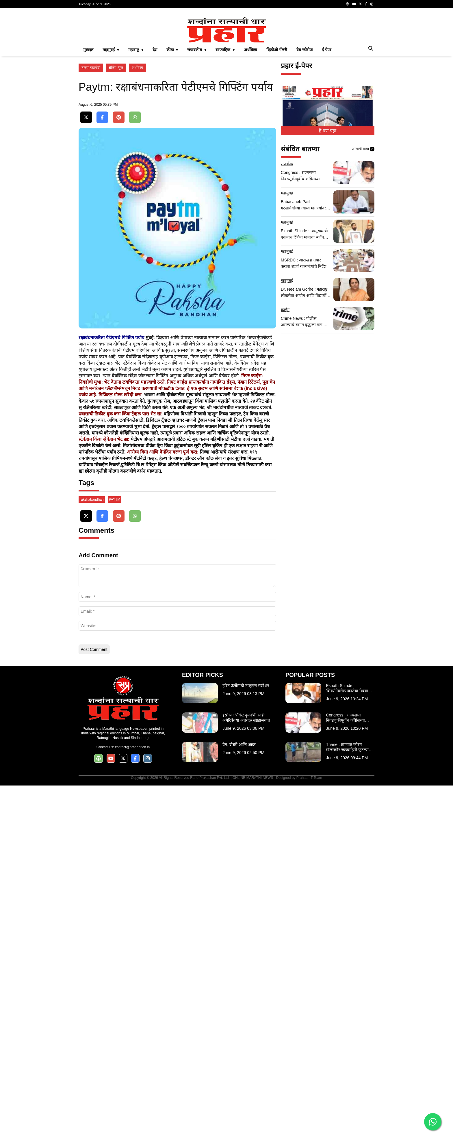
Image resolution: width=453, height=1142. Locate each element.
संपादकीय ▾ (196, 130)
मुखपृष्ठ (88, 130)
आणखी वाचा (363, 230)
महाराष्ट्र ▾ (135, 130)
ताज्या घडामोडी (90, 148)
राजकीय (287, 244)
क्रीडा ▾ (172, 130)
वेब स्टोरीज (304, 130)
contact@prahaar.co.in (132, 1104)
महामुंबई (287, 274)
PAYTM (114, 856)
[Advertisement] (226, 53)
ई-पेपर (327, 130)
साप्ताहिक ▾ (225, 130)
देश (155, 130)
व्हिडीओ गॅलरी (276, 130)
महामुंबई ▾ (111, 130)
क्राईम (285, 390)
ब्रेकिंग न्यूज (116, 148)
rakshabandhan (92, 856)
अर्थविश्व (250, 130)
